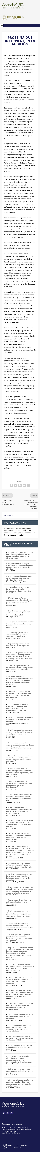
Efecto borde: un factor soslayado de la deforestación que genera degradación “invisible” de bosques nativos (19, 601)
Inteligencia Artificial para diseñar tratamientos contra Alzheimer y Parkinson (19, 624)
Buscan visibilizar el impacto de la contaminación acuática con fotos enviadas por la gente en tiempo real (19, 798)
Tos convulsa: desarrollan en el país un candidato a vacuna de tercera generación (18, 902)
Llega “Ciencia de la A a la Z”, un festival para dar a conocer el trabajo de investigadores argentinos (19, 980)
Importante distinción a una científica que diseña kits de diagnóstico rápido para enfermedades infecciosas (17, 707)
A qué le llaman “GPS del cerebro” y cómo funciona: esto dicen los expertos (19, 1047)
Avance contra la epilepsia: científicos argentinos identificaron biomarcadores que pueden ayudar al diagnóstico (19, 772)
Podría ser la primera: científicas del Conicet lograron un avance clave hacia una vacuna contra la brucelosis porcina (20, 967)
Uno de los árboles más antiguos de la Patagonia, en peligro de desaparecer (19, 1016)
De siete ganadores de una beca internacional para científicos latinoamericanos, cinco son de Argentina (19, 877)
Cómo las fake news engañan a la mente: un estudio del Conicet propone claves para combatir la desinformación (19, 1083)
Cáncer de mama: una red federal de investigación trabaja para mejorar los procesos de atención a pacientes (19, 759)
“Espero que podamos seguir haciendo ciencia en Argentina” (17, 645)
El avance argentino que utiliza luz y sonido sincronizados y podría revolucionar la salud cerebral (19, 668)
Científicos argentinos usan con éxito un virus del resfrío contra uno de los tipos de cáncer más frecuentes (19, 733)
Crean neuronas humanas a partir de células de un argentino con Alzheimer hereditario (20, 578)
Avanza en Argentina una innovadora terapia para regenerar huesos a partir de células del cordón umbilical (19, 810)
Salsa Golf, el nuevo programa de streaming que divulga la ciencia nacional (19, 719)
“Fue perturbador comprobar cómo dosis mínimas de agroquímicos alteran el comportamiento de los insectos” (18, 1059)
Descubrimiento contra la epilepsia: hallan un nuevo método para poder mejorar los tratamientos (19, 785)
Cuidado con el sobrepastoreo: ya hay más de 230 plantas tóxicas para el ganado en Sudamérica (19, 554)
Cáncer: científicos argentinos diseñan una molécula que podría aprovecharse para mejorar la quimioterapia (18, 836)
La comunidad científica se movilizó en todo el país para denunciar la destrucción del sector (19, 926)
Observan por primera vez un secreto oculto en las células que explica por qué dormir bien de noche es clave (18, 695)
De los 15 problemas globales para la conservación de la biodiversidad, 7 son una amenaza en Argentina (19, 938)
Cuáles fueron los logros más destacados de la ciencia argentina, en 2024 (19, 1071)
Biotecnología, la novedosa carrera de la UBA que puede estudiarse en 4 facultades (17, 635)
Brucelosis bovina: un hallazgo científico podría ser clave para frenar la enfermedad (18, 613)
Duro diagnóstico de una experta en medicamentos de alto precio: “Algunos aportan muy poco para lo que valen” (19, 823)
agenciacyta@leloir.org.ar (11, 1133)
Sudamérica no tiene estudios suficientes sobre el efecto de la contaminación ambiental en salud (19, 865)
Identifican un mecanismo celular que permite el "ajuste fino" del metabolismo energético (19, 1005)
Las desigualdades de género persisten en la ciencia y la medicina (19, 1037)
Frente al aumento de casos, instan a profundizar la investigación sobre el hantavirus (18, 589)
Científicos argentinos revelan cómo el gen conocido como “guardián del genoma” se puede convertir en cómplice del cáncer (18, 914)
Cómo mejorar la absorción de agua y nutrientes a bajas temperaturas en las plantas (18, 1027)
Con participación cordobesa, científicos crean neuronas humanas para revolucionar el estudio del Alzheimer (19, 566)
